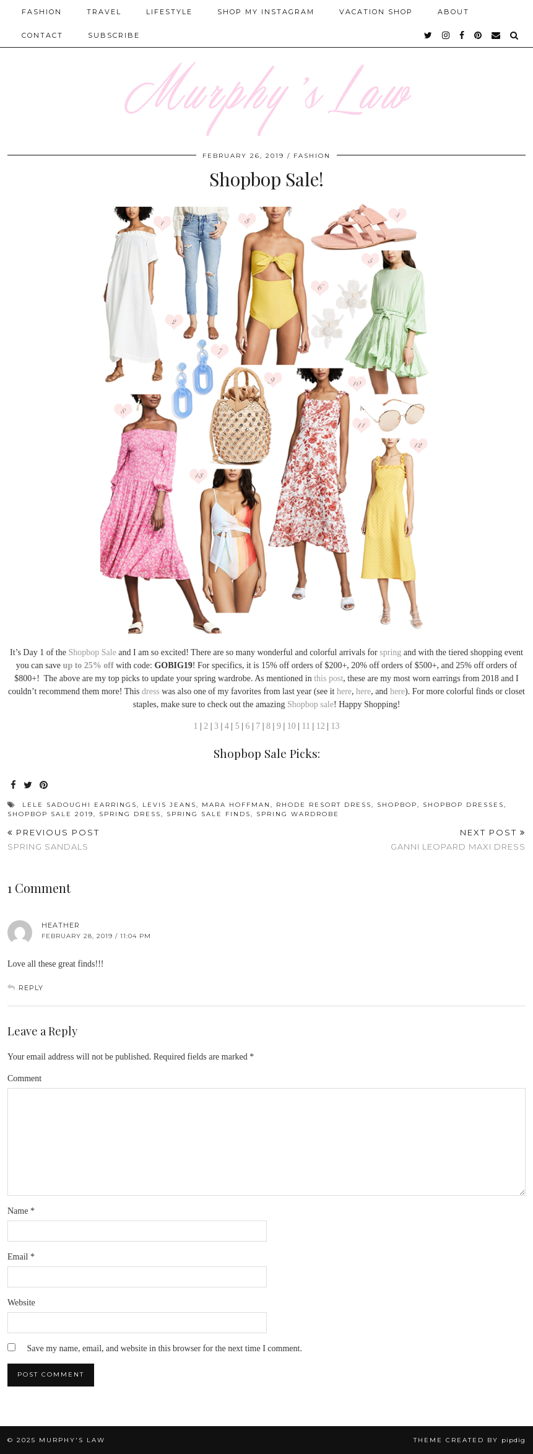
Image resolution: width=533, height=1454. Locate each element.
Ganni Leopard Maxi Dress (458, 839)
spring (390, 652)
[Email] (496, 35)
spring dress (130, 814)
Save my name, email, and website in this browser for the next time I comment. (164, 1348)
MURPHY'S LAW (72, 1440)
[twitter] (428, 35)
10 (291, 726)
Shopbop (302, 704)
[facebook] (462, 35)
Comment (24, 1078)
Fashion (42, 11)
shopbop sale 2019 (50, 814)
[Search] (514, 35)
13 (335, 726)
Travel (104, 11)
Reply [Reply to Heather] (31, 987)
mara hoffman (236, 805)
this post (328, 678)
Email (21, 1256)
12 (320, 726)
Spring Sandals (53, 839)
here (344, 691)
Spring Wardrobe (297, 814)
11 (306, 726)
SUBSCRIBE (114, 35)
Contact (42, 35)
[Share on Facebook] (13, 785)
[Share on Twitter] (28, 785)
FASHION (312, 156)
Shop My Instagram (265, 11)
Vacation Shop (376, 11)
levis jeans (169, 805)
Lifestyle (169, 11)
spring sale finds (209, 814)
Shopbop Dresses (463, 805)
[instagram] (446, 35)
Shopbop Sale (92, 652)
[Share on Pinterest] (44, 785)
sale (327, 704)
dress (151, 691)
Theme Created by (470, 1440)
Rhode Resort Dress (323, 805)
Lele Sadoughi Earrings (79, 805)
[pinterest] (478, 35)
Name (21, 1211)
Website (21, 1302)
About (453, 11)
